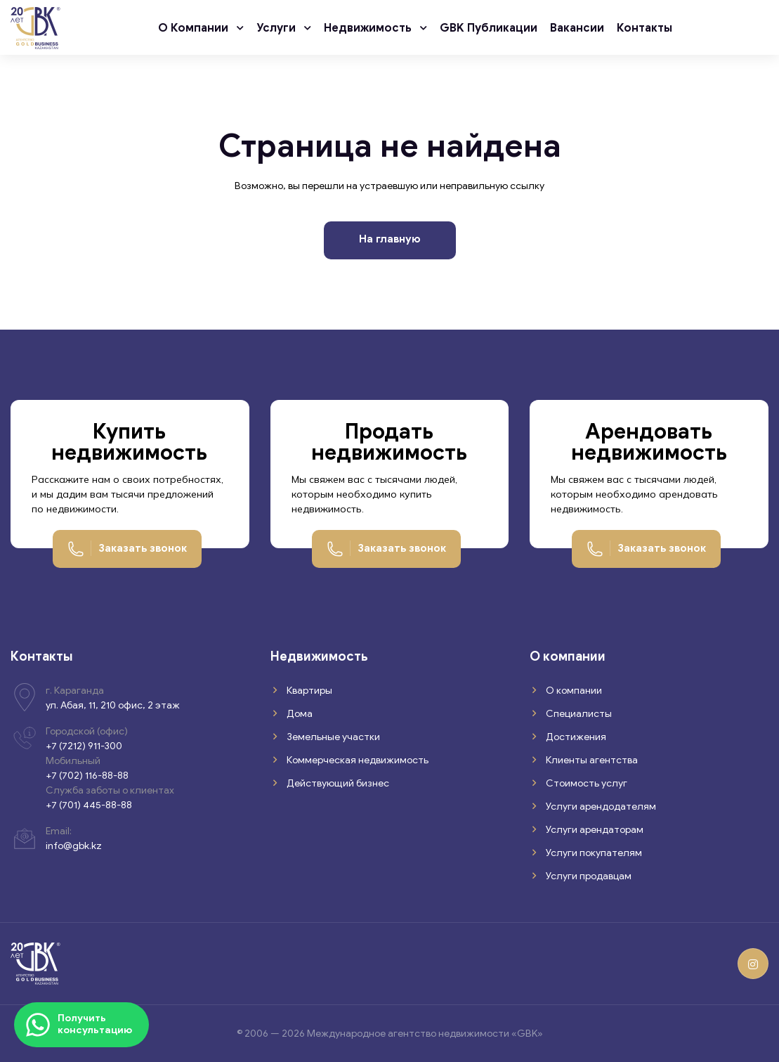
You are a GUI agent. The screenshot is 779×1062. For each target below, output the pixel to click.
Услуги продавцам (587, 876)
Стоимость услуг (585, 783)
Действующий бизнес (336, 783)
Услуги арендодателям (600, 806)
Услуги (277, 28)
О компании (194, 28)
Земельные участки (332, 737)
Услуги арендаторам (593, 830)
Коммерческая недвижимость (356, 760)
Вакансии (577, 28)
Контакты (644, 28)
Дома (298, 714)
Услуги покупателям (593, 853)
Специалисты (578, 714)
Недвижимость (369, 28)
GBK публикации (488, 28)
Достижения (575, 737)
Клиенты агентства (591, 760)
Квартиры (308, 691)
